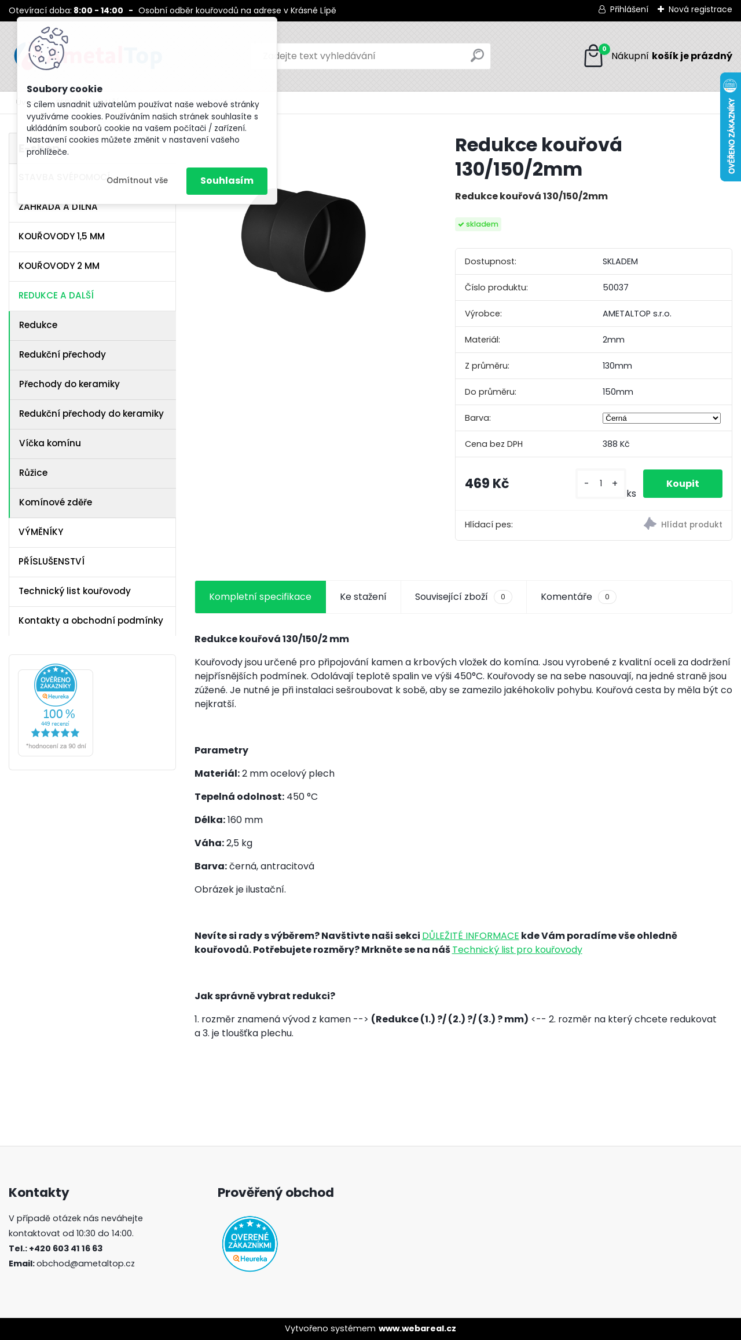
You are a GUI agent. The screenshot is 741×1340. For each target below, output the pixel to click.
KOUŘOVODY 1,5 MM (62, 236)
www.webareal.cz (417, 1328)
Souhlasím (227, 180)
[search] (477, 60)
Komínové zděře (55, 502)
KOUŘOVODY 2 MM (59, 266)
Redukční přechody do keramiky (91, 413)
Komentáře (579, 597)
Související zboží (463, 597)
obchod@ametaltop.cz (85, 1263)
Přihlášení (629, 9)
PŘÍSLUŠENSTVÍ (52, 561)
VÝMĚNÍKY (41, 532)
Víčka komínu (50, 443)
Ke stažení (363, 596)
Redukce (38, 325)
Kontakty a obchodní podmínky (91, 620)
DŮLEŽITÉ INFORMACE (470, 935)
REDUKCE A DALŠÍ (56, 295)
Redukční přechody (62, 354)
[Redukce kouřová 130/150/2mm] (306, 244)
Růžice (33, 473)
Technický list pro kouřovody (517, 949)
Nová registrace (700, 9)
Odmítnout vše (137, 180)
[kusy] (601, 484)
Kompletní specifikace (260, 596)
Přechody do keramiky (69, 384)
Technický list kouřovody (75, 591)
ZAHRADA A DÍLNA (58, 207)
